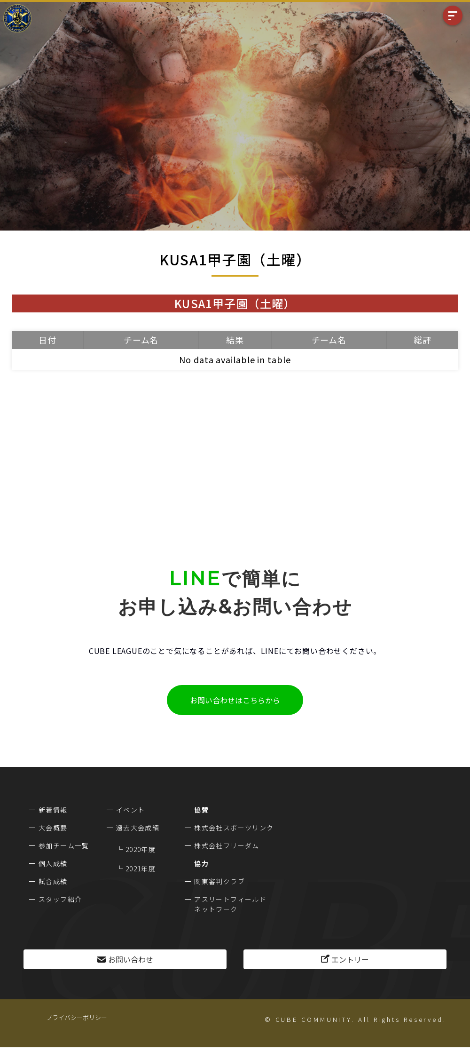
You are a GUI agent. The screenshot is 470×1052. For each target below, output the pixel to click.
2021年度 (140, 868)
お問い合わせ (130, 959)
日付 (47, 340)
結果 (235, 340)
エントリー (350, 959)
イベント (130, 809)
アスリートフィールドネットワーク (230, 904)
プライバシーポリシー (76, 1017)
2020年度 (140, 849)
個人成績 (53, 863)
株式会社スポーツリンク (234, 827)
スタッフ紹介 (60, 899)
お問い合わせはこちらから (235, 700)
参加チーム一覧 (64, 845)
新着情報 (53, 809)
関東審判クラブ (219, 881)
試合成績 (53, 881)
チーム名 (141, 340)
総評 (422, 340)
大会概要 (53, 827)
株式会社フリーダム (226, 845)
